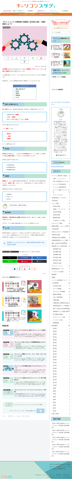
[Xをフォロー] (21, 265)
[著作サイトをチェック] (18, 265)
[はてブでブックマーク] (20, 58)
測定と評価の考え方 (20, 85)
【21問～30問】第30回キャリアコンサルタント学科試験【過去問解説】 (61, 439)
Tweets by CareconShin (57, 166)
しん (61, 119)
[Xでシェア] (5, 58)
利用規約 (55, 468)
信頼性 (17, 89)
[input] (60, 32)
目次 (22, 82)
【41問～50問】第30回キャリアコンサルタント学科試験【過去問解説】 (61, 425)
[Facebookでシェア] (13, 58)
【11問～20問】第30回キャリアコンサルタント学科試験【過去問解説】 (61, 447)
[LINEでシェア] (28, 58)
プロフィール (51, 474)
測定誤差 (18, 91)
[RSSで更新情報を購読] (30, 265)
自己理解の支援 (6, 248)
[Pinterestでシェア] (35, 58)
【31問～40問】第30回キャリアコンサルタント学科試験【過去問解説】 (61, 432)
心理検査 (22, 248)
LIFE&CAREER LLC (66, 474)
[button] (43, 58)
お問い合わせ (37, 474)
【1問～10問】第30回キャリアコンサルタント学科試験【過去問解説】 (60, 454)
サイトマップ (44, 474)
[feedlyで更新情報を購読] (27, 265)
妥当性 (17, 87)
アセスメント (28, 248)
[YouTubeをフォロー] (24, 265)
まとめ (17, 94)
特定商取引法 (58, 474)
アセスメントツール (14, 248)
